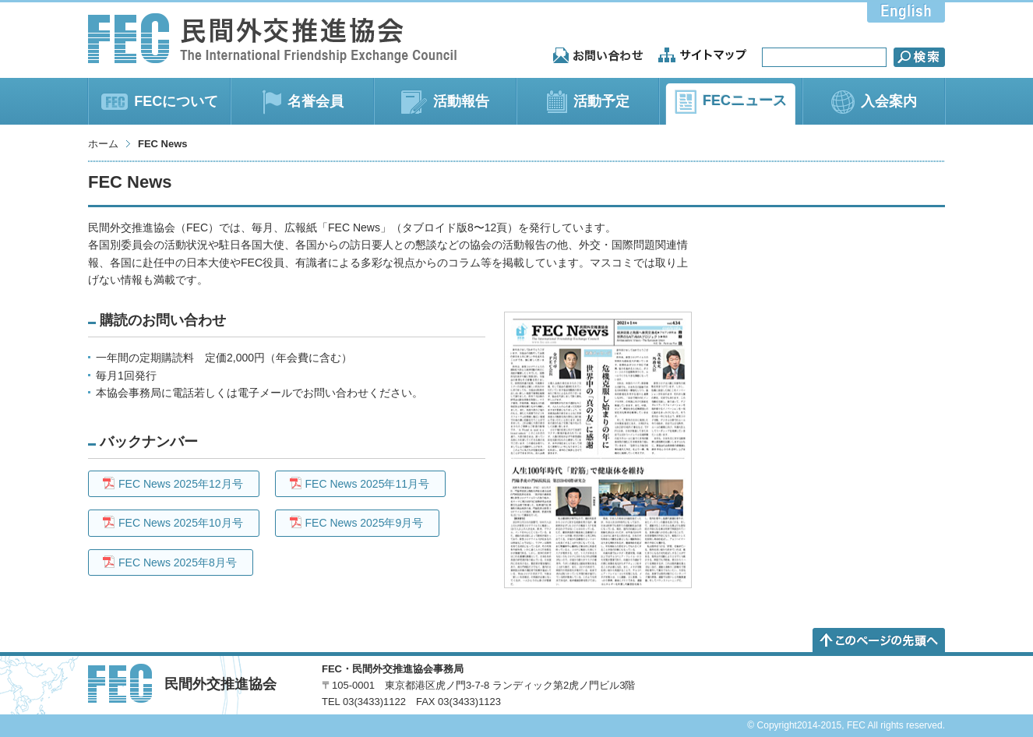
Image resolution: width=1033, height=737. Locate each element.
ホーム (103, 144)
